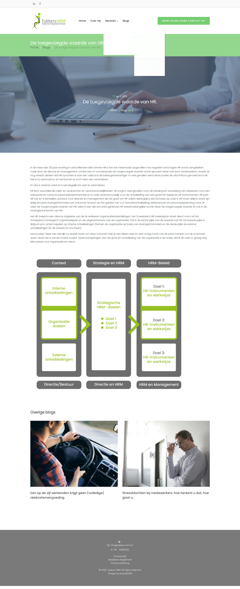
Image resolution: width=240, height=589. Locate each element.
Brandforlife (126, 576)
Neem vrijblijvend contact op (183, 22)
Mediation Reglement (120, 562)
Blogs (46, 50)
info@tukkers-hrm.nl (122, 548)
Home (34, 50)
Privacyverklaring (120, 566)
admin (113, 113)
